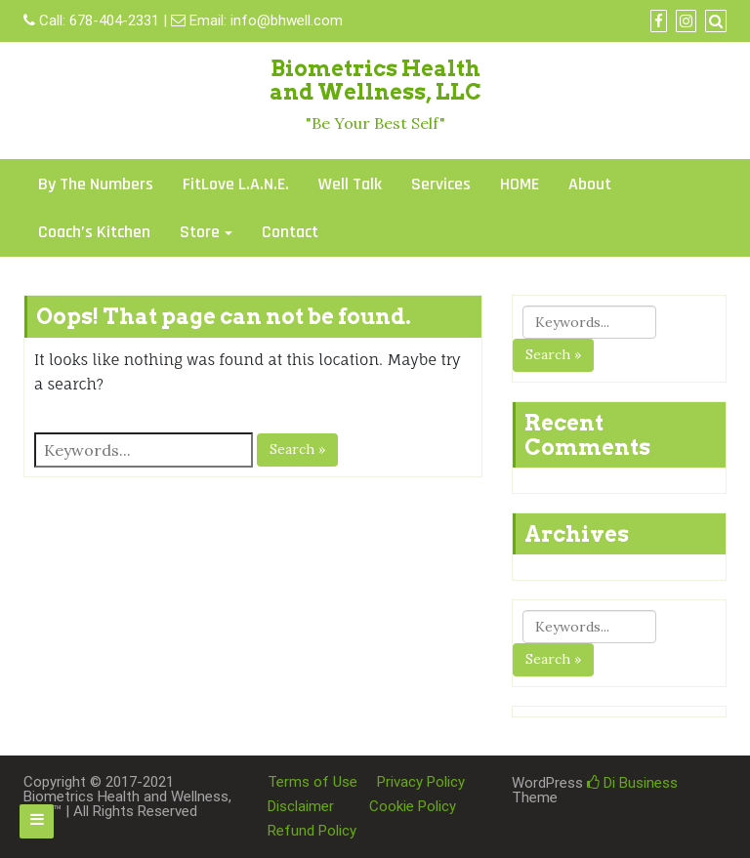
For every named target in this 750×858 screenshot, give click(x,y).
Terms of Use (312, 782)
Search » (297, 449)
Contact (290, 232)
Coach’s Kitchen (94, 232)
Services (441, 184)
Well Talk (350, 184)
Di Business (632, 783)
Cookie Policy (412, 806)
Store (200, 232)
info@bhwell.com (286, 20)
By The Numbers (95, 184)
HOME (519, 184)
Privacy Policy (421, 782)
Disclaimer (301, 806)
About (589, 184)
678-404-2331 (114, 20)
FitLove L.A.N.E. (236, 184)
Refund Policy (312, 830)
